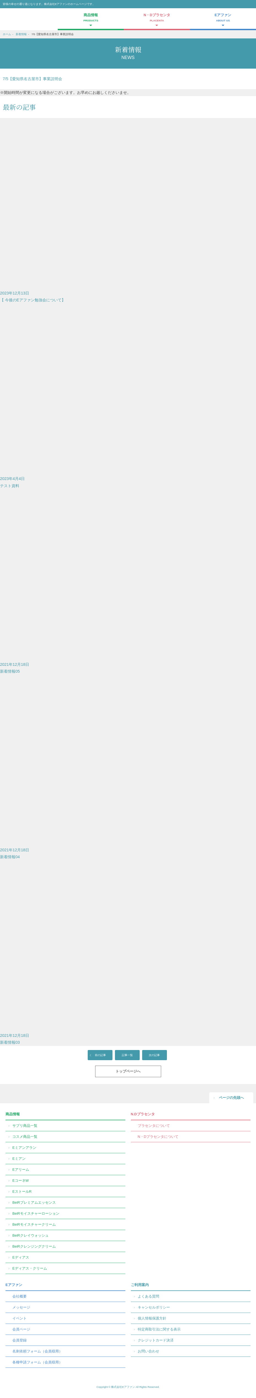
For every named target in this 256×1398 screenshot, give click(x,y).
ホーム (7, 34)
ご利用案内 (140, 1285)
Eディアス (20, 1257)
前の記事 (100, 1055)
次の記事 (154, 1055)
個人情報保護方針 (152, 1318)
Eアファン (13, 1285)
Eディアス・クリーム (29, 1268)
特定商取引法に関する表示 (159, 1329)
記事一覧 (127, 1055)
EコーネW (20, 1180)
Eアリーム (20, 1169)
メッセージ (21, 1307)
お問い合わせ (148, 1351)
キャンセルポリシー (154, 1307)
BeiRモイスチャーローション (35, 1213)
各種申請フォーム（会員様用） (37, 1362)
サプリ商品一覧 (24, 1126)
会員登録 (19, 1340)
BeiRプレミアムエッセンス (34, 1202)
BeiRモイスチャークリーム (34, 1224)
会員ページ (21, 1329)
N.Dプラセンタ (143, 1114)
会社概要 (19, 1296)
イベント (19, 1318)
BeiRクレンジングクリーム (34, 1246)
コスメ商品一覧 (24, 1137)
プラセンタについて (154, 1126)
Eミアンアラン (24, 1148)
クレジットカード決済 (156, 1340)
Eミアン (19, 1158)
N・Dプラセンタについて (158, 1137)
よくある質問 (148, 1296)
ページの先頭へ (231, 1098)
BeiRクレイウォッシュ (30, 1235)
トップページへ (128, 1071)
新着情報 (21, 34)
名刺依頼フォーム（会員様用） (37, 1351)
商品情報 (12, 1114)
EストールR (22, 1191)
